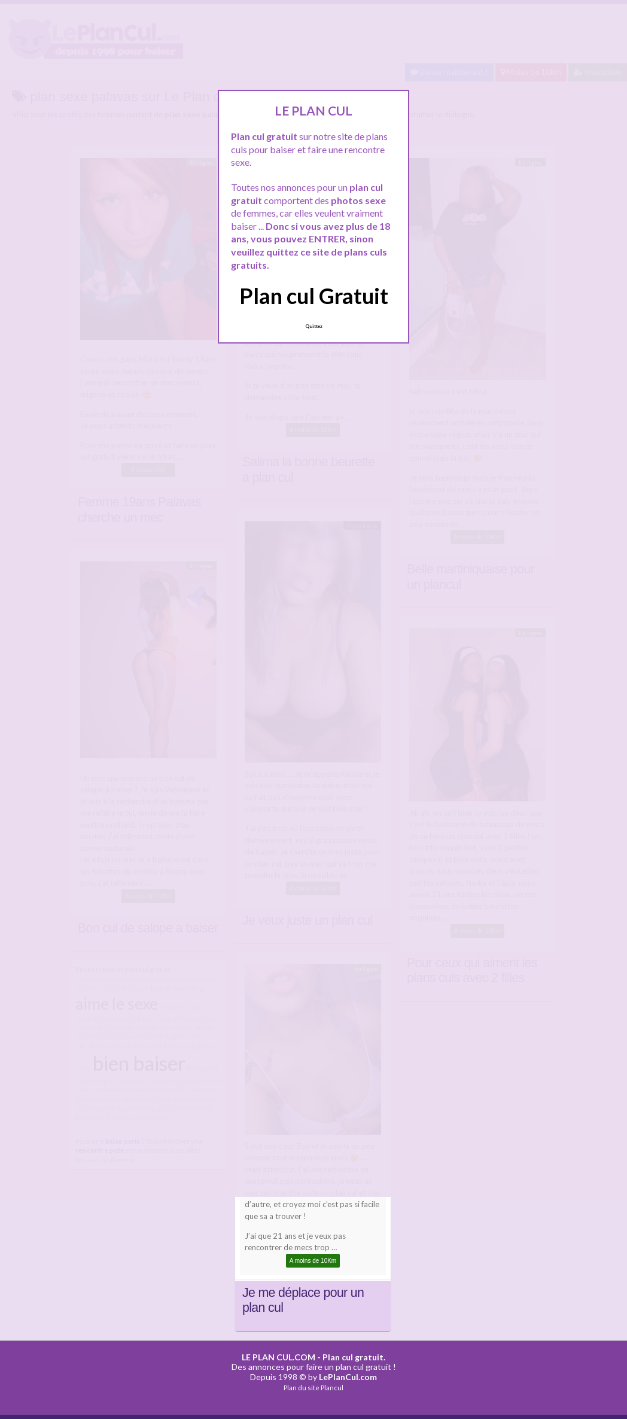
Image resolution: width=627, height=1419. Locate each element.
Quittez (313, 326)
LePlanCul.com (348, 1377)
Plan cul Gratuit (313, 295)
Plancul (332, 1387)
